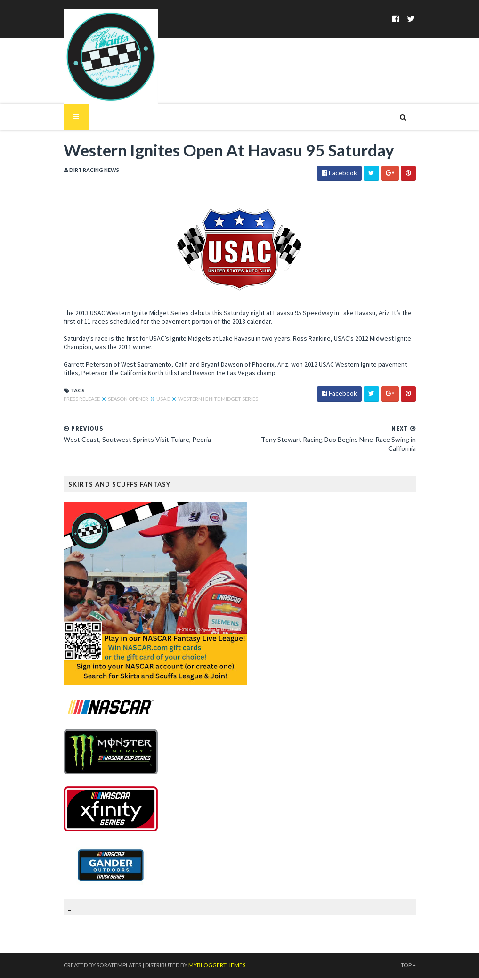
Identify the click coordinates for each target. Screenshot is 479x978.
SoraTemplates (119, 965)
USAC (163, 399)
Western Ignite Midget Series (218, 399)
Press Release (82, 399)
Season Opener (128, 399)
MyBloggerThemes (216, 965)
